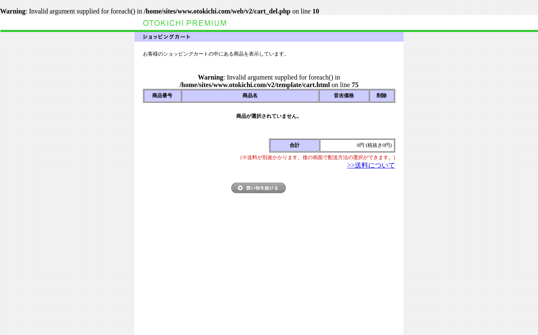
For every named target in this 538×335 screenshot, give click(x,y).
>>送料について (371, 165)
